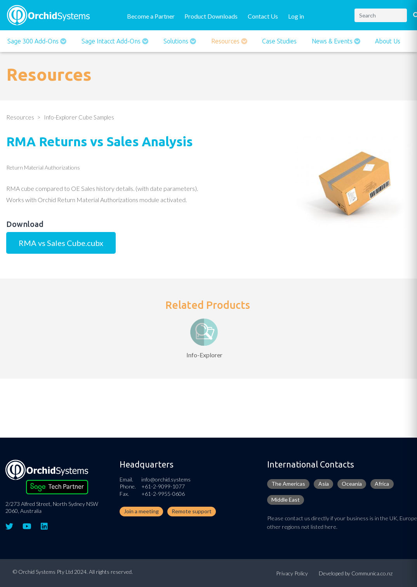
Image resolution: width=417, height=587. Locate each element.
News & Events (333, 41)
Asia (323, 483)
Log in (296, 16)
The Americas (288, 483)
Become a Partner (151, 16)
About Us (387, 41)
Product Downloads (211, 16)
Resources (226, 41)
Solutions (176, 41)
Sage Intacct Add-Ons (112, 41)
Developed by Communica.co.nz (356, 573)
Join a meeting (141, 511)
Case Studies (279, 41)
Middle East (285, 499)
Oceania (352, 483)
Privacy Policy (292, 573)
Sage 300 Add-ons (33, 41)
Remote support (192, 511)
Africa (382, 483)
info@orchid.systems (166, 479)
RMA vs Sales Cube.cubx (61, 243)
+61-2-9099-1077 (163, 486)
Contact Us (263, 16)
